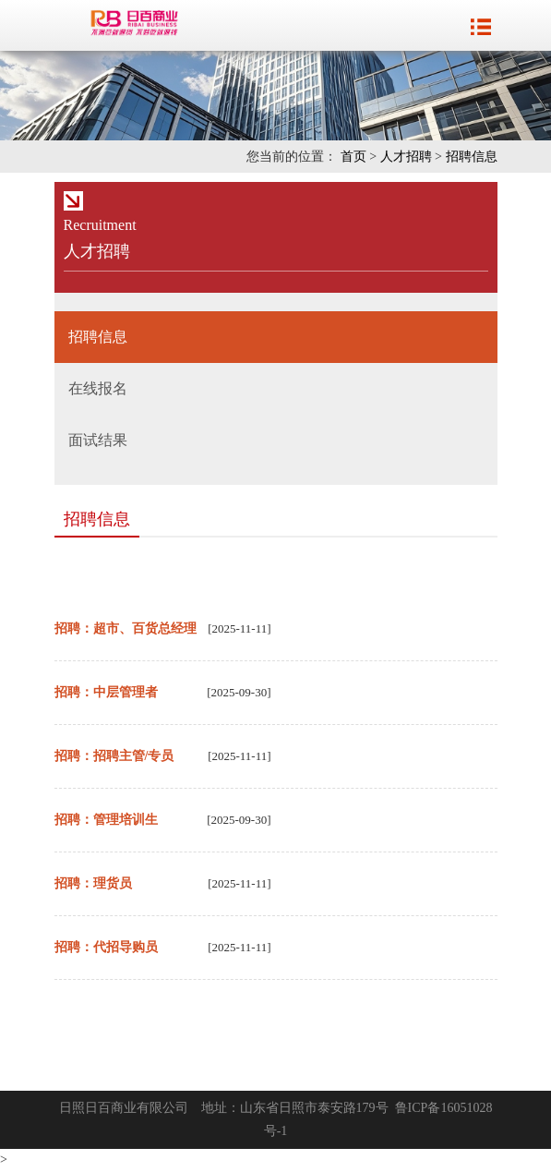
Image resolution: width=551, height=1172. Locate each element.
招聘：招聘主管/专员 (114, 756)
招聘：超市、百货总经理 (125, 628)
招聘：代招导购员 (106, 947)
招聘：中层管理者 (106, 692)
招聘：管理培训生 (106, 820)
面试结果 (97, 440)
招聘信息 (471, 156)
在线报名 (97, 388)
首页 (353, 156)
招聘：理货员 (93, 883)
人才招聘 (406, 156)
